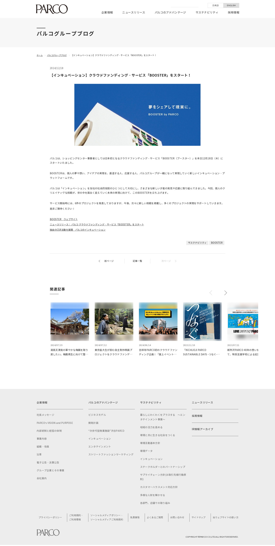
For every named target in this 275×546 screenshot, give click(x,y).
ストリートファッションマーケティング (110, 455)
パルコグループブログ (58, 55)
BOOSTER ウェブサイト (64, 219)
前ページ (109, 261)
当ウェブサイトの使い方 (224, 518)
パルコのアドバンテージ (170, 12)
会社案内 (42, 479)
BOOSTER (216, 242)
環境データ (146, 451)
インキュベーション (99, 439)
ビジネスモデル (97, 415)
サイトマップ (197, 518)
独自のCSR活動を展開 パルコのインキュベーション (80, 229)
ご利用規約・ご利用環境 (77, 518)
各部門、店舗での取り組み (155, 503)
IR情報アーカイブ (203, 432)
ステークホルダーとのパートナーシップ (162, 467)
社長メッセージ (45, 415)
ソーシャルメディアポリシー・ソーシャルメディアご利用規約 (108, 518)
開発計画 (93, 423)
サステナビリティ (207, 12)
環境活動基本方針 (150, 443)
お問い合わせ (177, 518)
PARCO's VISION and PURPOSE (55, 423)
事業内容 (42, 439)
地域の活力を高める (151, 428)
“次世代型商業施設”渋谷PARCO (106, 431)
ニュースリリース (133, 12)
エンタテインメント (99, 447)
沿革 (39, 455)
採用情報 (233, 12)
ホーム (40, 55)
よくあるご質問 (155, 518)
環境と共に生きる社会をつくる (157, 436)
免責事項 (136, 518)
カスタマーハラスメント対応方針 (159, 487)
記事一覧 (137, 261)
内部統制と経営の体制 (49, 431)
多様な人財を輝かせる (152, 495)
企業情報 (107, 12)
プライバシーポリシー (52, 518)
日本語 (215, 5)
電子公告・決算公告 (48, 463)
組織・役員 (43, 447)
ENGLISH (231, 5)
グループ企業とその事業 (50, 471)
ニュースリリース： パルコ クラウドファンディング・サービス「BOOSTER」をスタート (100, 224)
